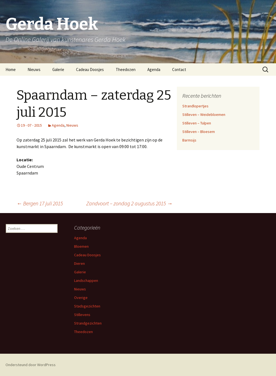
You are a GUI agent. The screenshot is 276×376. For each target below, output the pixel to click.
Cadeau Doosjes (90, 69)
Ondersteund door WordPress (31, 364)
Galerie (58, 69)
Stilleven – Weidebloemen (203, 114)
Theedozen (126, 69)
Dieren (79, 263)
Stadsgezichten (87, 306)
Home (11, 69)
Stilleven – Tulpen (196, 123)
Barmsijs (189, 140)
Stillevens (82, 314)
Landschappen (86, 280)
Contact (179, 69)
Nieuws (34, 69)
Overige (81, 297)
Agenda (153, 69)
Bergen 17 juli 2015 (40, 203)
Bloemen (81, 246)
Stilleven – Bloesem (198, 131)
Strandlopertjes (195, 105)
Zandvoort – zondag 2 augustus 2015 (129, 203)
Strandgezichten (88, 323)
